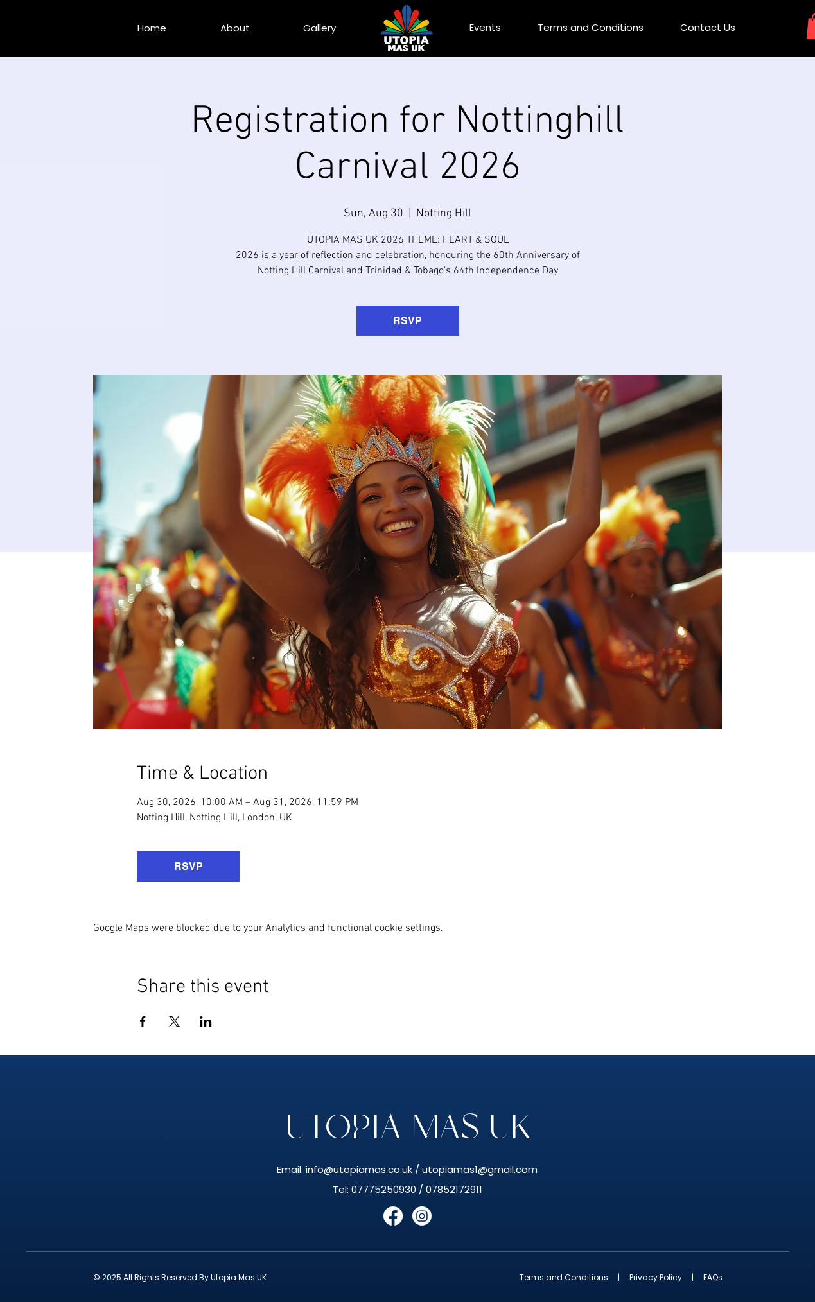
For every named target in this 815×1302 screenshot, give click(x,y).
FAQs (713, 1277)
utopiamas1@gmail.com (480, 1169)
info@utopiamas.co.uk (359, 1169)
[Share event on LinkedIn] (206, 1021)
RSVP (407, 321)
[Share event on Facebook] (143, 1021)
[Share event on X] (174, 1021)
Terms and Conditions (564, 1277)
